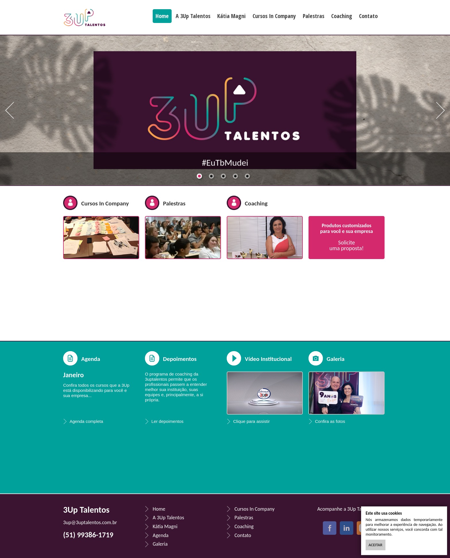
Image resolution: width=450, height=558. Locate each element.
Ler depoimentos (168, 421)
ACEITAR (375, 545)
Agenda (90, 359)
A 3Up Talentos (193, 16)
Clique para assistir (251, 421)
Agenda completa (86, 421)
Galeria (160, 544)
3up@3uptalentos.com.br (90, 522)
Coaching (341, 16)
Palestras (313, 16)
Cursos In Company (274, 16)
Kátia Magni (231, 16)
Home (162, 16)
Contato (368, 16)
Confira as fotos (330, 421)
